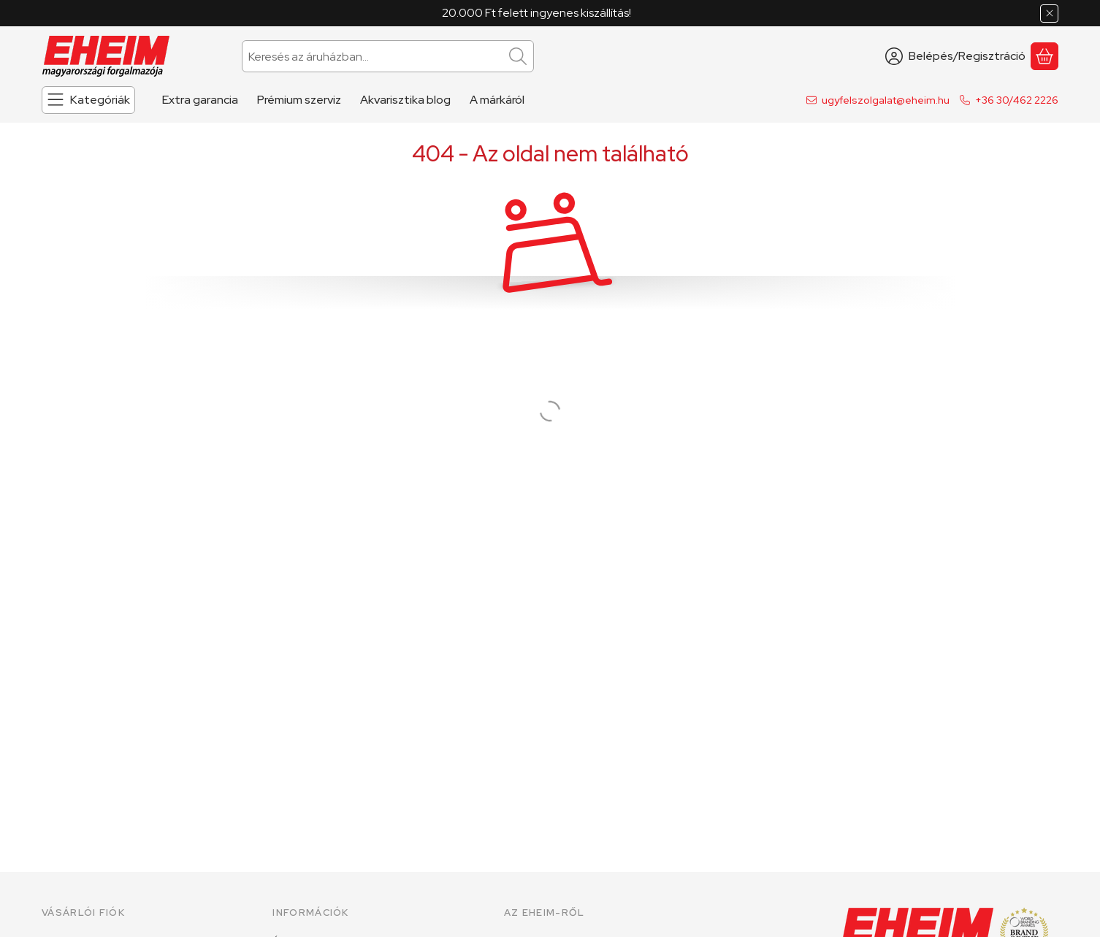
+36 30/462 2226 (1016, 100)
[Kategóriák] (88, 100)
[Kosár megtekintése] (1044, 56)
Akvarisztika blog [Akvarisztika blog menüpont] (405, 99)
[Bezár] (1049, 13)
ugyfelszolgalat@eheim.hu (886, 100)
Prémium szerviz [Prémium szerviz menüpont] (299, 99)
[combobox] (388, 56)
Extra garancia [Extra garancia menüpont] (200, 99)
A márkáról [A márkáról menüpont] (497, 99)
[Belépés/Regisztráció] (955, 56)
